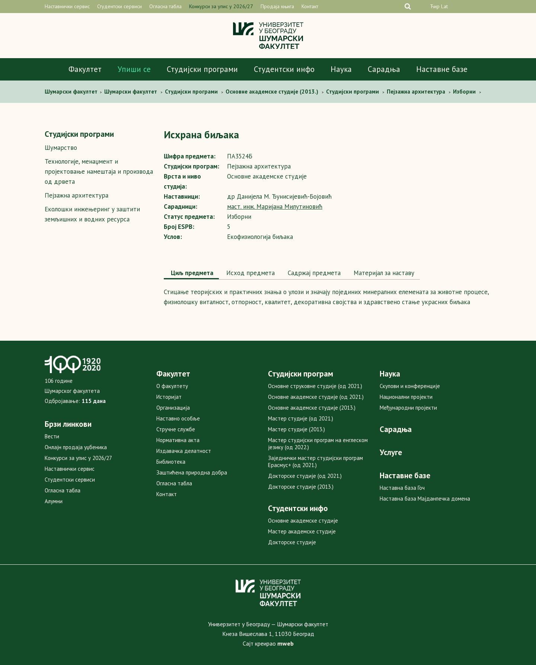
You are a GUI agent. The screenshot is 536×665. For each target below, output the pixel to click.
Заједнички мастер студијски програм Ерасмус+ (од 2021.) (315, 461)
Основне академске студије (303, 520)
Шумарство (61, 148)
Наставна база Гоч (402, 487)
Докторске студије (292, 542)
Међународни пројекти (408, 407)
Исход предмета (249, 273)
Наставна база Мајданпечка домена (425, 498)
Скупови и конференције (410, 386)
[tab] (191, 273)
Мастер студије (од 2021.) (300, 418)
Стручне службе (175, 429)
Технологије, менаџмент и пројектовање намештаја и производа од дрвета (99, 171)
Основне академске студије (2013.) (311, 407)
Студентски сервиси (119, 6)
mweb (285, 643)
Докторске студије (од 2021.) (305, 475)
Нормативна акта (178, 440)
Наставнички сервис (67, 6)
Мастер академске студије (302, 531)
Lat (444, 6)
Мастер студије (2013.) (296, 429)
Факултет (85, 69)
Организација (173, 407)
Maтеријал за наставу (383, 273)
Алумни (54, 501)
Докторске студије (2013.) (301, 486)
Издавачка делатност (183, 450)
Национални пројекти (406, 396)
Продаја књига (277, 6)
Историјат (169, 396)
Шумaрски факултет (72, 91)
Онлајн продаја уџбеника (76, 447)
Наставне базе (442, 69)
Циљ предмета (191, 273)
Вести (52, 436)
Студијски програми (202, 69)
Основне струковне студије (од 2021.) (315, 386)
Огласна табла (165, 6)
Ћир (435, 6)
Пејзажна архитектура (76, 195)
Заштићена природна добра (191, 472)
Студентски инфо (284, 69)
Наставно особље (178, 418)
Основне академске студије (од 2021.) (316, 396)
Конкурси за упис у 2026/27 (221, 6)
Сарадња (384, 69)
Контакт (310, 6)
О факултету (172, 386)
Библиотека (170, 461)
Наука (341, 69)
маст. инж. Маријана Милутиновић (274, 206)
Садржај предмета (313, 273)
